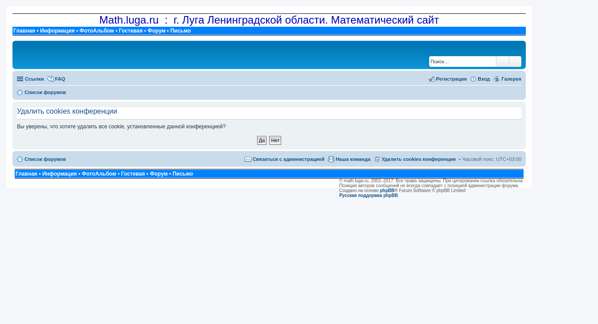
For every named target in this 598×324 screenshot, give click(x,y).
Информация (57, 31)
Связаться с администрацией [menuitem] (289, 159)
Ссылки (34, 79)
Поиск (502, 61)
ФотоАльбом (96, 31)
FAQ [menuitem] (60, 79)
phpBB (387, 190)
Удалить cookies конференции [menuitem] (418, 159)
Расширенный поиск (515, 61)
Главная (24, 31)
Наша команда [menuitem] (353, 159)
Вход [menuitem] (484, 79)
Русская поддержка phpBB (368, 195)
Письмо (180, 31)
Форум (156, 31)
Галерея (511, 79)
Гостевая (131, 31)
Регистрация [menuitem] (451, 79)
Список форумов (45, 159)
